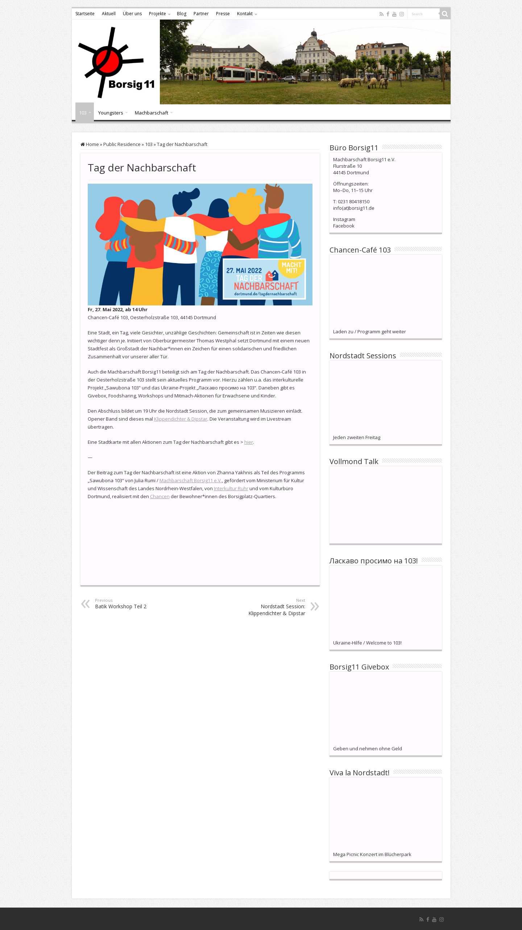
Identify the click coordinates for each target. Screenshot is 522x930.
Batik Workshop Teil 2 (132, 603)
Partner (201, 14)
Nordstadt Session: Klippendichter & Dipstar (268, 607)
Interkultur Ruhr (231, 488)
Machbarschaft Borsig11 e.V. (191, 480)
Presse (223, 14)
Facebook (344, 225)
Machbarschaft (151, 112)
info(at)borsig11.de (353, 208)
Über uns (132, 14)
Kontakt (245, 14)
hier (248, 442)
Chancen (160, 496)
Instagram (344, 219)
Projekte (157, 14)
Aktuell (109, 14)
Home (89, 144)
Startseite (85, 14)
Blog (181, 14)
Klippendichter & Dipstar (180, 419)
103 (83, 112)
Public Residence (122, 144)
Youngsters (110, 112)
